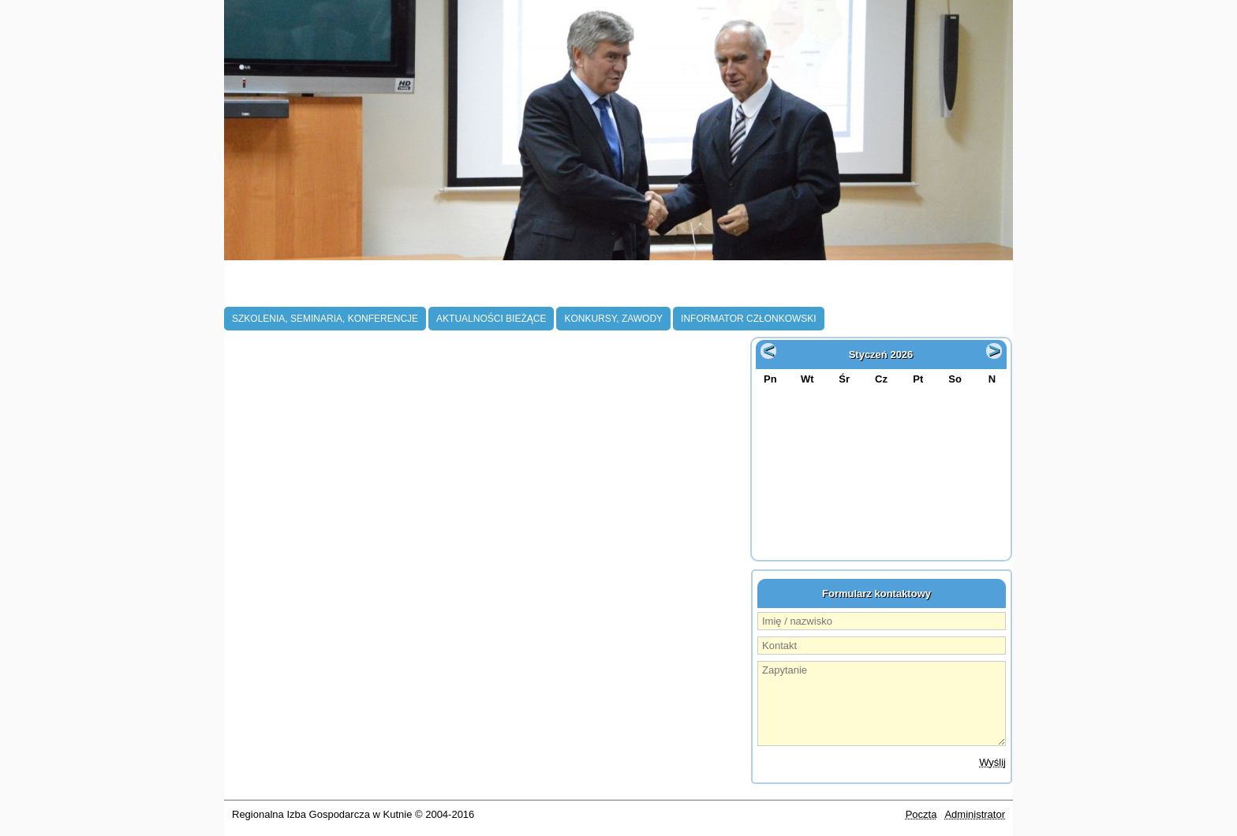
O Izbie (257, 289)
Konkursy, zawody (613, 318)
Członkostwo (358, 289)
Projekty (597, 289)
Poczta (921, 814)
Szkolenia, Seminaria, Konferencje (325, 318)
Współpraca (706, 289)
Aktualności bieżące (491, 318)
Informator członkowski (749, 318)
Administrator (974, 814)
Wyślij (992, 762)
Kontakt (965, 289)
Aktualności (488, 289)
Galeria (882, 289)
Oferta (805, 289)
